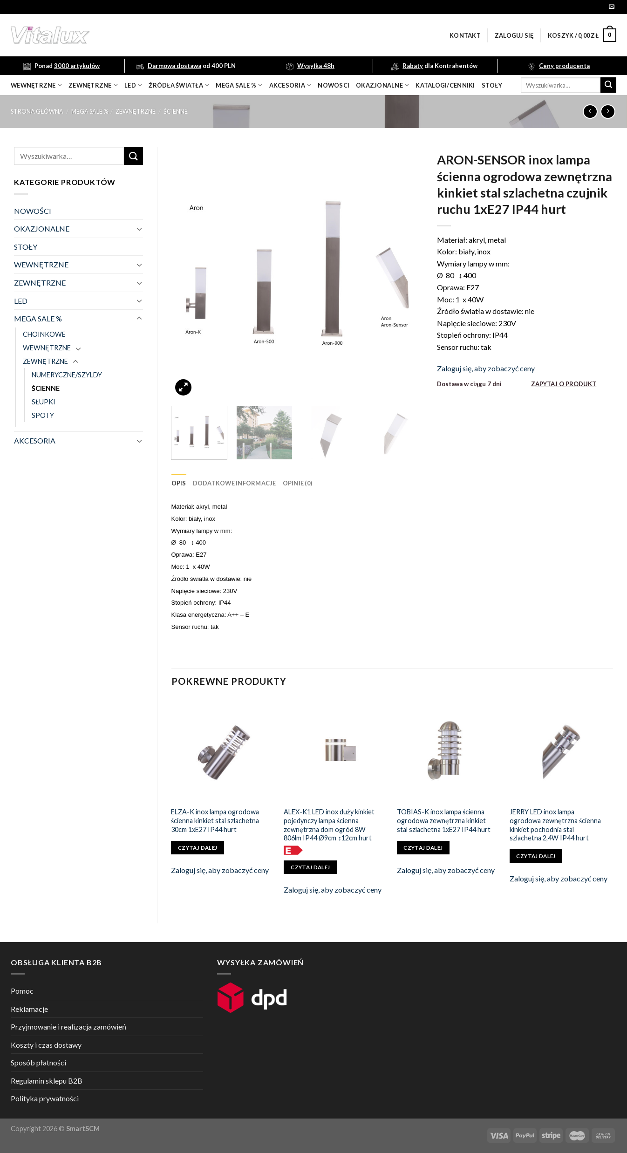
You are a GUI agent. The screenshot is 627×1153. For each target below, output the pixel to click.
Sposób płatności (38, 1062)
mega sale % (239, 85)
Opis (178, 483)
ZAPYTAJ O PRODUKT (563, 384)
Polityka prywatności (45, 1098)
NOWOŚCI (32, 210)
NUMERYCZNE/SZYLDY (67, 375)
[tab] (178, 483)
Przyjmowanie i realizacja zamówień (68, 1026)
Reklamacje (29, 1008)
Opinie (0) (298, 483)
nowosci (333, 85)
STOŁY (25, 246)
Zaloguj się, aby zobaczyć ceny (486, 368)
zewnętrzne (93, 85)
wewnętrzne (36, 85)
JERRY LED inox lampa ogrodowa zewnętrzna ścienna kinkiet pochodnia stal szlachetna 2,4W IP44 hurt (555, 825)
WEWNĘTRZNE (41, 264)
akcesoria (290, 85)
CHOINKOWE (44, 334)
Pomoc (22, 990)
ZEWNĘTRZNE (136, 111)
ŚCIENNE (176, 111)
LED (133, 85)
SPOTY (43, 415)
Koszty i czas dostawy (46, 1044)
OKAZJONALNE (382, 85)
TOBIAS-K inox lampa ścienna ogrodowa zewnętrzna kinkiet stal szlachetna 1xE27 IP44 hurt (444, 820)
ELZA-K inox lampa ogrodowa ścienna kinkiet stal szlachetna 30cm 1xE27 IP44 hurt (215, 820)
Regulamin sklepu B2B (46, 1080)
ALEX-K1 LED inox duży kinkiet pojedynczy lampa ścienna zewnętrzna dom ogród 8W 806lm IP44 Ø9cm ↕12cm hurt (329, 825)
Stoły (492, 85)
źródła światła (179, 85)
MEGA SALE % (89, 111)
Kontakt (465, 35)
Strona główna (37, 111)
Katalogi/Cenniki (445, 85)
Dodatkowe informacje (234, 483)
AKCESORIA (34, 440)
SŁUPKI (43, 402)
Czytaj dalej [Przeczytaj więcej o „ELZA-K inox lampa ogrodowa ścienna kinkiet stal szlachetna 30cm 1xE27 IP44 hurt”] (197, 848)
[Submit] (608, 85)
